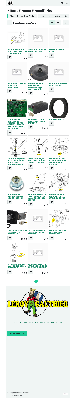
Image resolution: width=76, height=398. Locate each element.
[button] (9, 57)
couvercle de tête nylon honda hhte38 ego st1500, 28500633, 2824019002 (36, 160)
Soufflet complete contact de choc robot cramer (37, 50)
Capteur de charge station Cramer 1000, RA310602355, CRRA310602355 (16, 266)
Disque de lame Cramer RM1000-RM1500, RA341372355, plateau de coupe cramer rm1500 (36, 86)
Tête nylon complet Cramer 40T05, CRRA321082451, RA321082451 (37, 232)
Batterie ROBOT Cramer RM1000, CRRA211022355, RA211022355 (36, 121)
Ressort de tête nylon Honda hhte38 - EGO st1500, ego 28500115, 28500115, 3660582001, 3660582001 (16, 161)
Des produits (40, 322)
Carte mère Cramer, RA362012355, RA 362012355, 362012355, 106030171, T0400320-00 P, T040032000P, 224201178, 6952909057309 (16, 123)
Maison (16, 322)
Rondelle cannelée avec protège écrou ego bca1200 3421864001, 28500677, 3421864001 (58, 161)
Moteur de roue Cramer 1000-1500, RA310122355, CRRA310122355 (17, 232)
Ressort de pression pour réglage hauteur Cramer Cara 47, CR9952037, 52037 (17, 51)
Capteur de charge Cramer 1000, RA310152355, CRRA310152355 (58, 232)
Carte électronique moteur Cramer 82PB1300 (58, 84)
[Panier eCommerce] (62, 3)
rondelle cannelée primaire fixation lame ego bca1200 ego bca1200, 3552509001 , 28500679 (37, 197)
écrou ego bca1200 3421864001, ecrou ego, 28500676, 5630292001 (15, 196)
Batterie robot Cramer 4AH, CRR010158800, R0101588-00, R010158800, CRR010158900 (37, 266)
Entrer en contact (17, 333)
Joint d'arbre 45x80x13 (56, 119)
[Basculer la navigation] (67, 3)
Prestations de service (54, 322)
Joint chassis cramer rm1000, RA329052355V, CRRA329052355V (16, 85)
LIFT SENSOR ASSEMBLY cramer (56, 50)
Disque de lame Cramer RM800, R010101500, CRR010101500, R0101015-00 (58, 196)
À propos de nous (27, 322)
